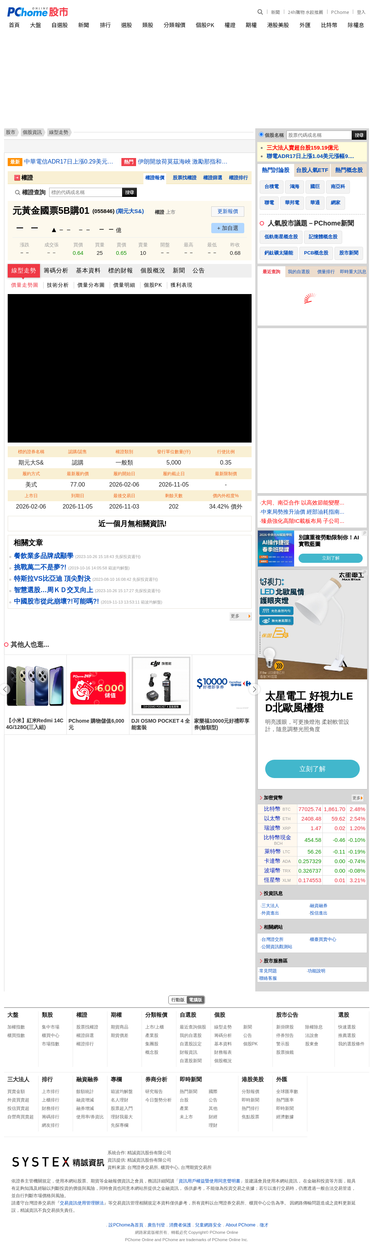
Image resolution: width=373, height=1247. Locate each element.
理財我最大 (122, 1116)
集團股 (151, 1043)
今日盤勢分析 (158, 1100)
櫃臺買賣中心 (323, 939)
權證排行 (238, 177)
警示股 (282, 1043)
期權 (251, 25)
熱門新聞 (188, 1091)
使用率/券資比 (90, 1116)
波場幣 (272, 870)
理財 (213, 1125)
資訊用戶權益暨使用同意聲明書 (209, 1181)
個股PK (205, 25)
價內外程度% (226, 495)
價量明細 (124, 285)
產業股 (151, 1035)
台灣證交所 (273, 939)
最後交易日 (124, 495)
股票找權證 (185, 177)
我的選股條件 (351, 1043)
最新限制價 (226, 473)
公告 (199, 270)
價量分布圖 (91, 285)
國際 (213, 1091)
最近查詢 (271, 271)
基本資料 (88, 270)
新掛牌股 (285, 1027)
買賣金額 (16, 1091)
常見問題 (268, 970)
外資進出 (270, 913)
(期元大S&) (130, 211)
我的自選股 (299, 271)
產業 (184, 1108)
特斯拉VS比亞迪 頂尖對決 (52, 578)
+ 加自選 (227, 228)
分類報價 (175, 25)
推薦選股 (347, 1035)
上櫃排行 (50, 1100)
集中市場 (50, 1027)
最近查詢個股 (193, 1027)
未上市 (186, 1116)
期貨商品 (119, 1027)
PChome (340, 12)
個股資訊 (32, 132)
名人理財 (119, 1100)
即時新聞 (191, 1079)
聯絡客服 (268, 978)
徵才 (264, 1225)
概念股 (151, 1052)
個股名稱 (274, 135)
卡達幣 (272, 861)
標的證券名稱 (31, 451)
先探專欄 (119, 1125)
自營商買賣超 (20, 1116)
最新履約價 (78, 473)
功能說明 (316, 970)
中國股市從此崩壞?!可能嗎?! (56, 601)
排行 (105, 25)
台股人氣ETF (312, 170)
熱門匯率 (285, 1100)
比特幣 (329, 25)
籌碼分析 (56, 270)
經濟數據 (285, 1116)
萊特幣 (272, 851)
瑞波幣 (272, 828)
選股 (126, 25)
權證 (229, 25)
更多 (235, 616)
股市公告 (287, 1015)
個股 (219, 1015)
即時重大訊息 (353, 271)
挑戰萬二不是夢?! (40, 567)
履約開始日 (124, 473)
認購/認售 (77, 451)
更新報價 (227, 211)
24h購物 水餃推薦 (305, 12)
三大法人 (270, 905)
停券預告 (285, 1035)
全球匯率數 (287, 1091)
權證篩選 (212, 177)
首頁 (14, 25)
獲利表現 (182, 285)
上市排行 (50, 1091)
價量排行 (326, 271)
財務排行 (50, 1108)
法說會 (311, 1035)
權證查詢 (30, 192)
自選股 (59, 25)
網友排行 (50, 1125)
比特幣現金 (277, 837)
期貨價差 (119, 1035)
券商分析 (156, 1079)
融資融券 (319, 905)
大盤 (35, 25)
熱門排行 (250, 1108)
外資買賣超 (18, 1100)
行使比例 (226, 451)
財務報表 (223, 1052)
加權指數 (16, 1027)
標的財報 (120, 270)
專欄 (116, 1079)
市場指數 (50, 1043)
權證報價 (154, 177)
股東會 (311, 1043)
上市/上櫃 (154, 1027)
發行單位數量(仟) (174, 451)
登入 (361, 12)
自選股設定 (191, 1043)
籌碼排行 (50, 1116)
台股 (184, 1100)
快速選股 (347, 1027)
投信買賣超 (18, 1108)
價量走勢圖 (25, 285)
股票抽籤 (285, 1052)
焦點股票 (250, 1116)
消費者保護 (180, 1225)
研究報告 (154, 1091)
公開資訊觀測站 (277, 946)
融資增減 (85, 1100)
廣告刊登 (156, 1225)
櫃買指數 (16, 1035)
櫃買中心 (50, 1035)
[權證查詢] (85, 192)
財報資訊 (188, 1052)
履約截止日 (174, 473)
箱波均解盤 (122, 1091)
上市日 (31, 495)
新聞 (275, 12)
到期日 (77, 495)
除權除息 (314, 1027)
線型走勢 (23, 270)
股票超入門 (122, 1108)
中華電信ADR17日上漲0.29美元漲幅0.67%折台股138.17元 (70, 161)
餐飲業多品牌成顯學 (43, 556)
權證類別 (124, 451)
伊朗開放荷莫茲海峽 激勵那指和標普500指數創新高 (184, 161)
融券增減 (85, 1108)
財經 (213, 1116)
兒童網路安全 (208, 1225)
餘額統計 (85, 1091)
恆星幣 (272, 880)
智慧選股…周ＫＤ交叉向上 (53, 590)
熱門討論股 (275, 170)
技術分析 (58, 285)
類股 (147, 25)
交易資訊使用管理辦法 (82, 1203)
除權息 (356, 25)
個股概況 (152, 270)
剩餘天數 (174, 495)
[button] (254, 689)
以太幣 (272, 818)
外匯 (305, 25)
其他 (213, 1108)
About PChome (240, 1225)
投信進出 (319, 913)
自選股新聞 (191, 1060)
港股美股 (278, 25)
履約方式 (31, 473)
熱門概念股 (349, 170)
